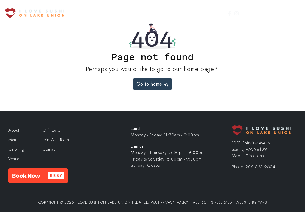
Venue (13, 159)
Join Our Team (56, 140)
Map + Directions (248, 156)
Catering (16, 149)
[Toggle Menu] (292, 13)
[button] (38, 175)
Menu (13, 140)
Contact (50, 149)
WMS (262, 202)
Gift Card (259, 13)
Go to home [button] (152, 84)
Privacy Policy (175, 202)
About (13, 130)
